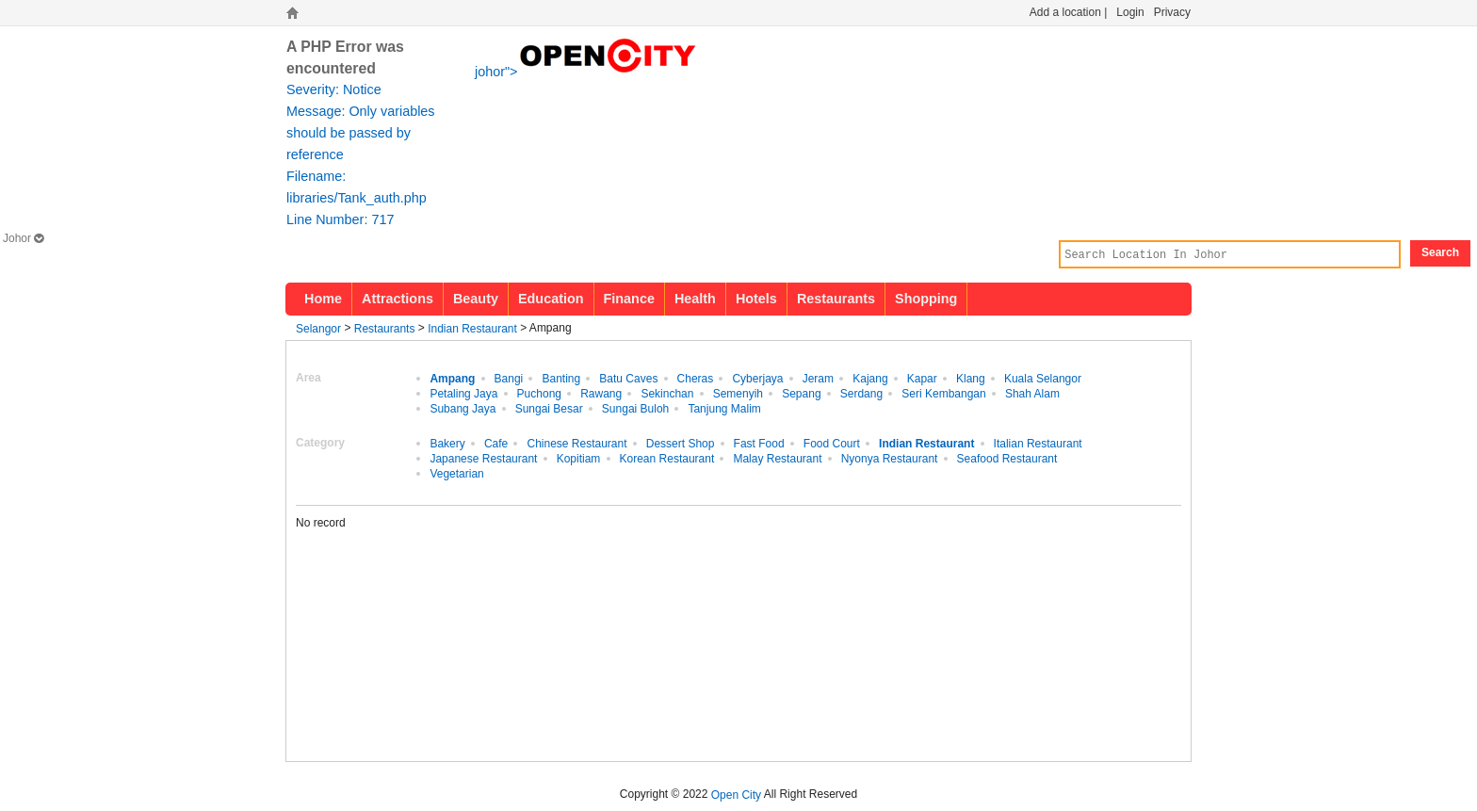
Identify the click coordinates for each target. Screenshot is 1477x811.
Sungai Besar (549, 407)
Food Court (831, 442)
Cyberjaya (757, 377)
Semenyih (738, 392)
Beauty (475, 298)
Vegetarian (456, 472)
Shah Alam (1032, 392)
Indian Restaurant (472, 327)
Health (695, 298)
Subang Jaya (462, 407)
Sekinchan (667, 392)
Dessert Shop (680, 442)
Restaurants (836, 298)
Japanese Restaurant (483, 457)
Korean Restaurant (667, 457)
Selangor (318, 327)
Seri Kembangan (943, 392)
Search (1440, 252)
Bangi (509, 377)
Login (1130, 12)
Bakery (447, 442)
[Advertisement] (1035, 633)
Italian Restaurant (1038, 442)
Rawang (601, 392)
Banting (561, 377)
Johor (23, 238)
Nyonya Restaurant (889, 457)
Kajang (869, 377)
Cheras (695, 377)
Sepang (801, 392)
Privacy (1172, 12)
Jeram (818, 377)
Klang (970, 377)
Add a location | (1069, 12)
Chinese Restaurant (576, 442)
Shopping (926, 298)
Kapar (922, 377)
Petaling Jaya (463, 392)
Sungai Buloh (635, 407)
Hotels (756, 298)
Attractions (397, 298)
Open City (736, 794)
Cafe (496, 442)
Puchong (539, 392)
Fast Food (759, 442)
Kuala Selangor (1042, 377)
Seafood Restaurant (1007, 457)
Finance (629, 298)
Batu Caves (628, 377)
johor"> (587, 69)
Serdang (861, 392)
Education (551, 298)
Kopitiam (579, 457)
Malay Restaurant (777, 457)
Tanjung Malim (724, 407)
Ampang (452, 377)
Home (323, 298)
